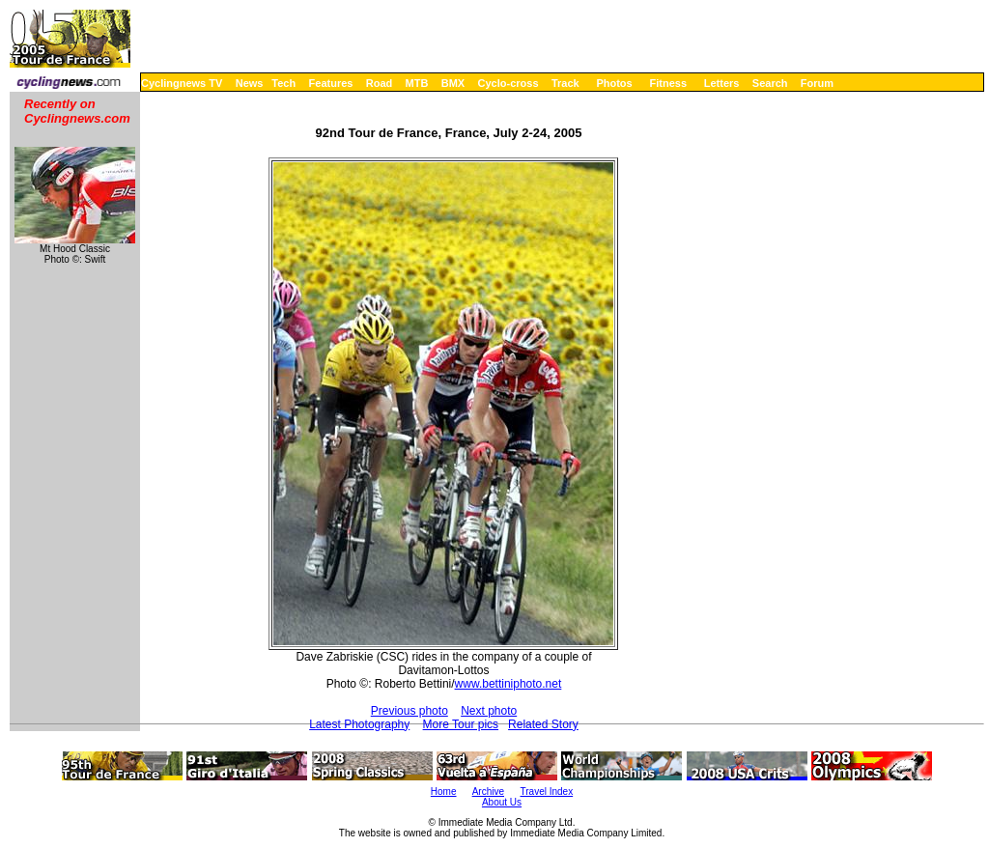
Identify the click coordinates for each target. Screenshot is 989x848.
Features (331, 83)
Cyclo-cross (508, 83)
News (250, 83)
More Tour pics (460, 724)
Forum (817, 83)
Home (444, 791)
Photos (614, 83)
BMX (453, 83)
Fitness (668, 83)
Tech (283, 83)
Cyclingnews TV (181, 83)
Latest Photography (359, 724)
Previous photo (409, 711)
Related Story (543, 724)
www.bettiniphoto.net (508, 684)
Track (565, 83)
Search (770, 83)
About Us (502, 802)
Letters (722, 83)
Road (379, 83)
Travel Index (547, 791)
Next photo (489, 711)
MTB (417, 83)
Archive (488, 791)
